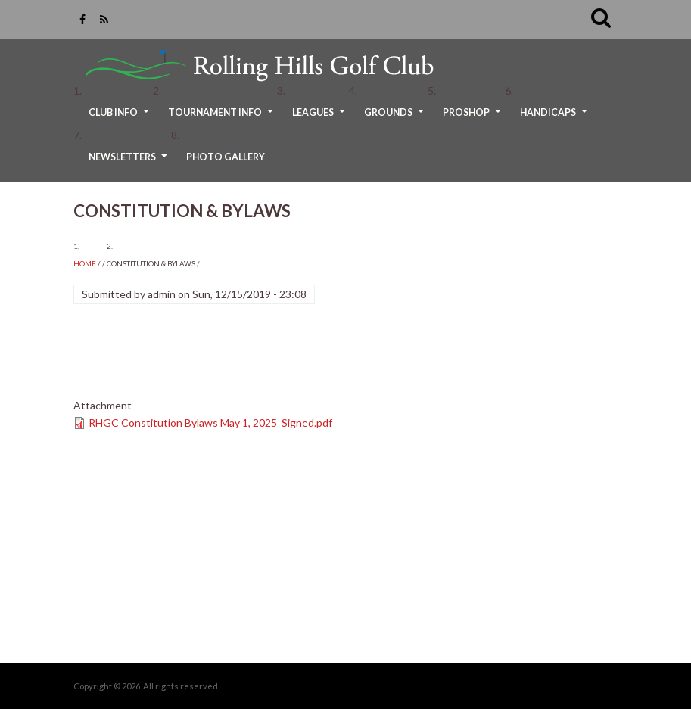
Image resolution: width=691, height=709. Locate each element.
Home (84, 264)
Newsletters (130, 162)
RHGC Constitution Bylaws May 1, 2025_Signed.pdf (210, 422)
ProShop (474, 118)
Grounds (396, 118)
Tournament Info (222, 118)
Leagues (320, 118)
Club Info (121, 118)
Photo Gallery (225, 157)
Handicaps (555, 118)
